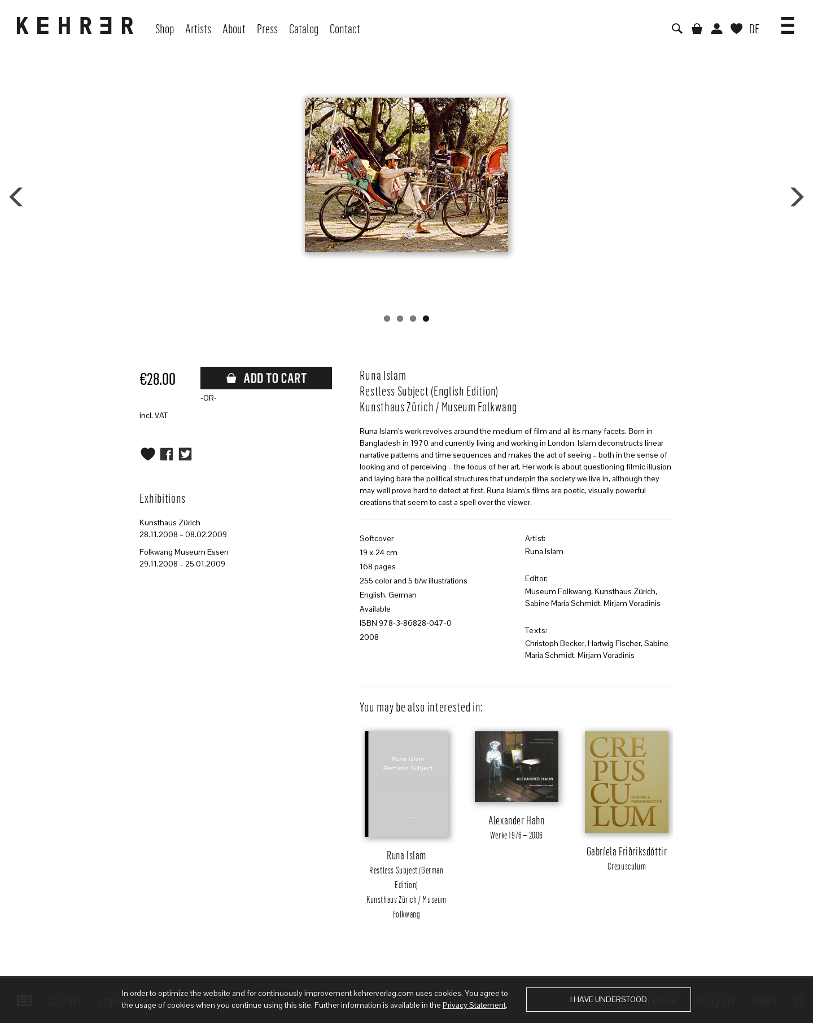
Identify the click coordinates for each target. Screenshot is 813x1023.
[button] (787, 21)
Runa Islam (544, 551)
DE (754, 28)
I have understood (608, 999)
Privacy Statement (474, 1005)
